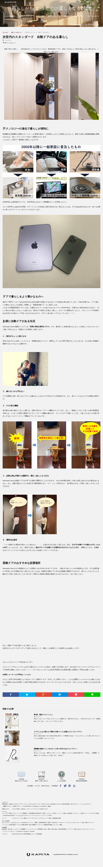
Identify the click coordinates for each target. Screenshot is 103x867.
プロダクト (5, 802)
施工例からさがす (56, 804)
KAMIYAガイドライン (27, 822)
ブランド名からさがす (44, 804)
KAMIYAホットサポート (58, 822)
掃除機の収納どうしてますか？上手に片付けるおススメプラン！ (56, 749)
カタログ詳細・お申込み (18, 809)
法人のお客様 (5, 821)
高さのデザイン (75, 804)
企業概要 (4, 827)
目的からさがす (13, 804)
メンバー (4, 818)
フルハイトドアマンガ (33, 809)
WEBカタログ (44, 809)
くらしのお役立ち (9, 16)
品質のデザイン (17, 806)
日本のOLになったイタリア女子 (74, 16)
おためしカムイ (16, 822)
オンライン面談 (58, 824)
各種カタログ (5, 809)
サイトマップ (90, 829)
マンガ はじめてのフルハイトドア (25, 815)
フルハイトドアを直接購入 (20, 813)
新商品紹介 (5, 804)
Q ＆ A (84, 829)
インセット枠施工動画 (9, 824)
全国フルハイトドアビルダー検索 (90, 813)
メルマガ (37, 786)
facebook (19, 831)
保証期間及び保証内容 (35, 813)
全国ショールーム (47, 813)
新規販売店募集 (48, 824)
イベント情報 (62, 813)
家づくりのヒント (54, 16)
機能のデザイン (7, 806)
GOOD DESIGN (27, 806)
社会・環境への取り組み (50, 829)
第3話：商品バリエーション (43, 714)
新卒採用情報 (27, 834)
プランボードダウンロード (73, 822)
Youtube (32, 831)
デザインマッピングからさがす (27, 804)
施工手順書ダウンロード (35, 824)
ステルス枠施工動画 (22, 824)
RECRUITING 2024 (17, 834)
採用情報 (40, 829)
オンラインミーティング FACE (43, 815)
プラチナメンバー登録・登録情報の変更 (50, 818)
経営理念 (4, 829)
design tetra (36, 806)
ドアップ (69, 829)
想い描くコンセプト (13, 829)
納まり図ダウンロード (88, 822)
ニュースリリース (31, 829)
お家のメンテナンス (25, 16)
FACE (50, 679)
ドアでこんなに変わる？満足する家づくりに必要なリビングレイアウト (58, 731)
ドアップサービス (33, 818)
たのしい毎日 (40, 16)
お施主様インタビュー (73, 813)
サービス (4, 811)
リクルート (5, 834)
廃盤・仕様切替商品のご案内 (42, 822)
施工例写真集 (65, 804)
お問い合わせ (45, 786)
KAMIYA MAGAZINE (8, 815)
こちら (25, 674)
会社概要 (30, 786)
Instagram (26, 831)
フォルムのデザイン (86, 804)
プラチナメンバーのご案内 (19, 818)
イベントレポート (93, 16)
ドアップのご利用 (7, 813)
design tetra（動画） (46, 806)
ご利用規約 (54, 786)
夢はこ (55, 813)
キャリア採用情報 (37, 834)
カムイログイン (6, 822)
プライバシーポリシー (9, 831)
